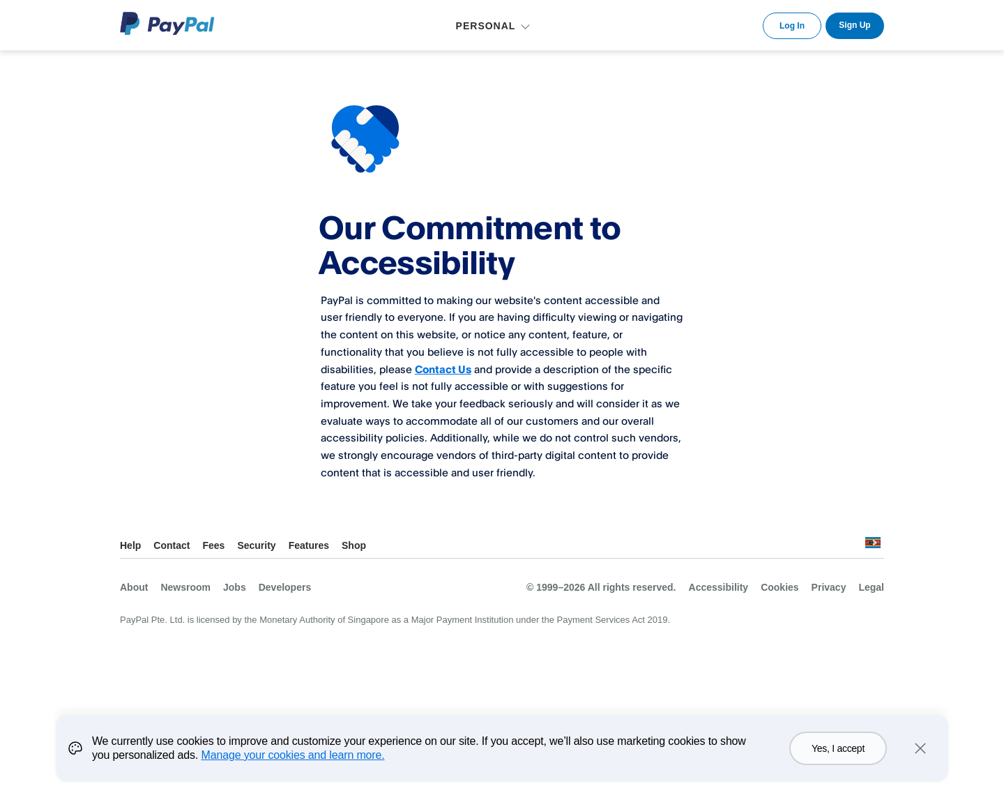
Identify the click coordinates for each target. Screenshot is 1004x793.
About (134, 587)
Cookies (779, 587)
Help (130, 545)
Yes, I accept (838, 748)
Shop (354, 545)
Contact (171, 545)
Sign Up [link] (854, 25)
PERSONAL (486, 25)
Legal (871, 587)
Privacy (829, 587)
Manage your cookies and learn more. (293, 755)
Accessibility (719, 587)
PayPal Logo (167, 23)
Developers (285, 587)
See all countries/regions (873, 546)
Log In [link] (792, 26)
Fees (213, 545)
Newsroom (185, 587)
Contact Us (443, 369)
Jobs (234, 587)
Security (256, 545)
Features (309, 545)
